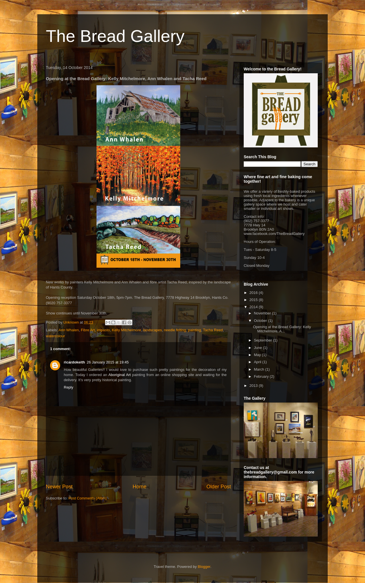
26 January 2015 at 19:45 (107, 362)
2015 (254, 300)
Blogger (204, 566)
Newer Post (59, 486)
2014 (254, 307)
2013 (254, 385)
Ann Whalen (69, 330)
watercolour (55, 336)
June (258, 348)
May (258, 355)
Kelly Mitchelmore (126, 330)
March (259, 369)
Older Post (218, 486)
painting (194, 330)
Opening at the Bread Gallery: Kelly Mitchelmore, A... (282, 329)
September (263, 340)
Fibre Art (88, 330)
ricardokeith (74, 362)
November (263, 313)
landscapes (152, 330)
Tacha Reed (213, 330)
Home (140, 486)
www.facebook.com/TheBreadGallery (274, 233)
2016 (254, 293)
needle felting (175, 330)
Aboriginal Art (119, 375)
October (261, 320)
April (258, 362)
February (262, 376)
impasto (103, 330)
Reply (68, 387)
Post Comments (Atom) (88, 498)
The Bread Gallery (115, 36)
